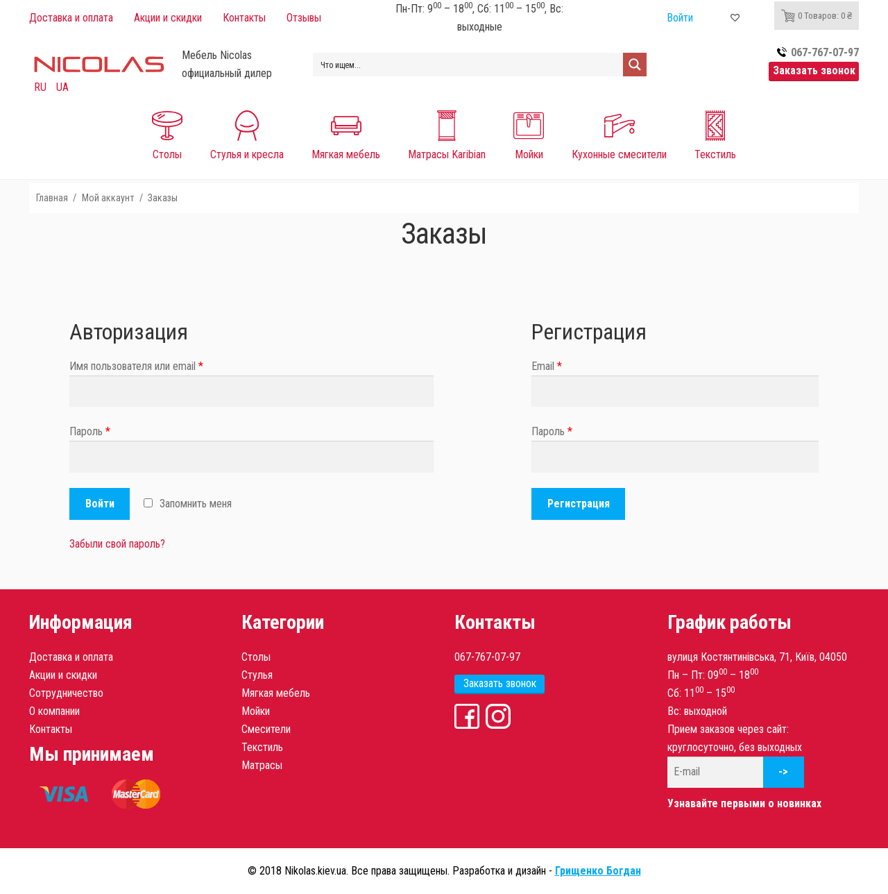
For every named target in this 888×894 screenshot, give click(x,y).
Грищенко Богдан (598, 870)
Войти (99, 503)
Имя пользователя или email (136, 366)
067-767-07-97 (487, 657)
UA (62, 87)
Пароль (89, 431)
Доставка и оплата (71, 657)
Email (546, 366)
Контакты (50, 729)
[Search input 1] (469, 64)
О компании (54, 711)
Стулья (257, 675)
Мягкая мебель (275, 693)
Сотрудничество (66, 693)
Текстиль (262, 747)
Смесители (266, 729)
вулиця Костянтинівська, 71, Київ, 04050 (757, 657)
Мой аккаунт (108, 197)
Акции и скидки (63, 675)
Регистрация (578, 503)
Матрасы (261, 765)
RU (40, 87)
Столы (256, 657)
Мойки (255, 711)
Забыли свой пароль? (117, 543)
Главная (52, 197)
